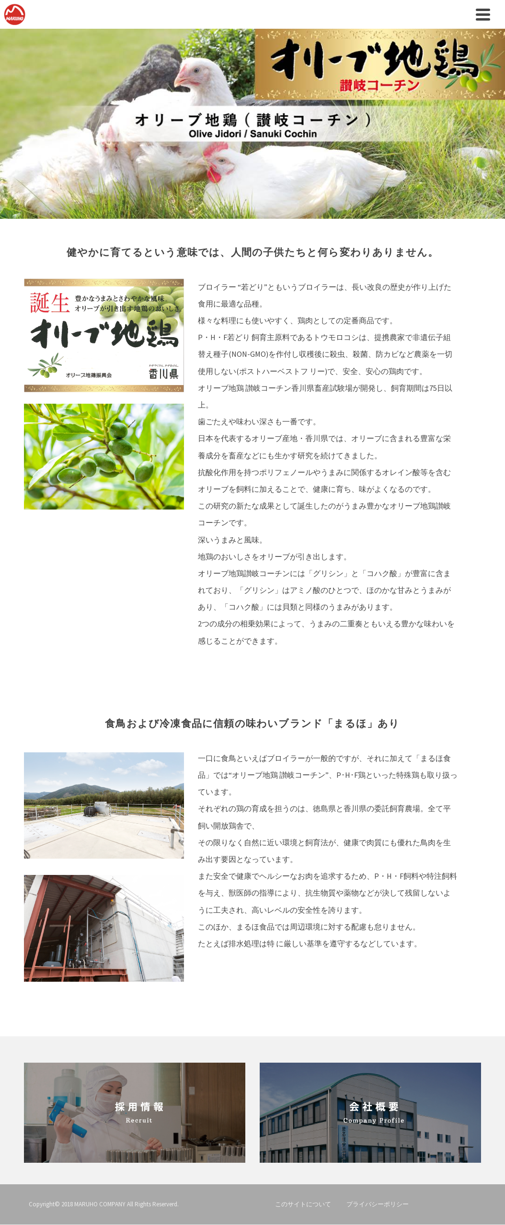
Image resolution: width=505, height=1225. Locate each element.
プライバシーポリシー (377, 1204)
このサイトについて (303, 1204)
